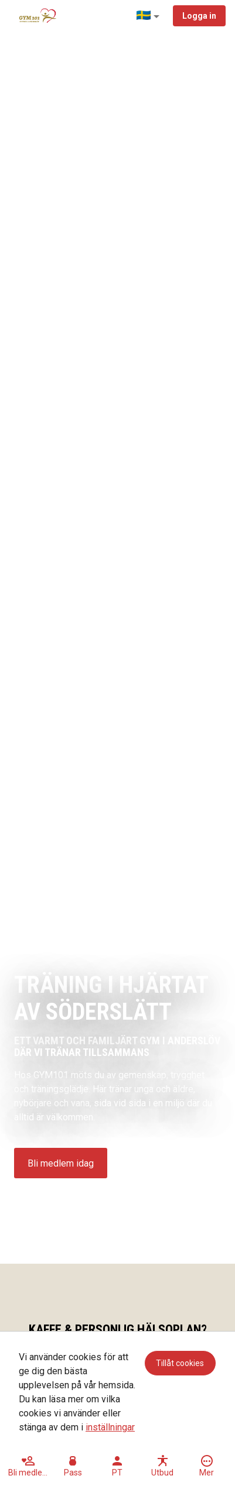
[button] (150, 16)
